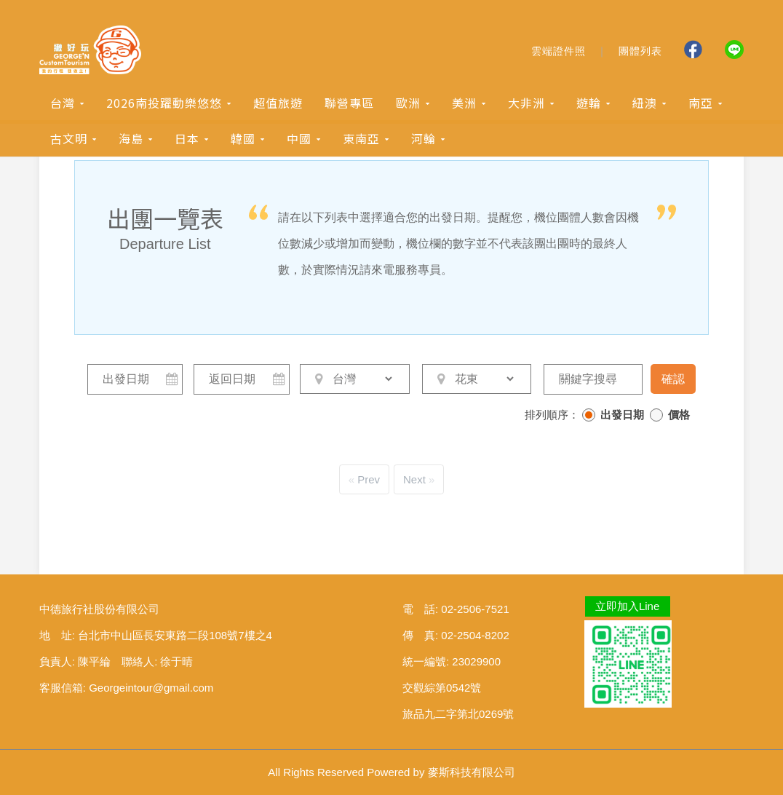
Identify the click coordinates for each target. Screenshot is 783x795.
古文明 (68, 138)
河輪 (423, 138)
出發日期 (622, 414)
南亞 (700, 102)
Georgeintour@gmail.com (151, 687)
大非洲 (526, 102)
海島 (131, 138)
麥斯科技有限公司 (471, 772)
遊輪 (588, 102)
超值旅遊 (278, 102)
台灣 (62, 102)
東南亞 (361, 138)
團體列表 (640, 51)
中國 (299, 138)
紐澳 (644, 102)
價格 (679, 414)
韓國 (243, 138)
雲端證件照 (558, 51)
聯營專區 (349, 102)
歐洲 (408, 102)
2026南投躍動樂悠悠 (164, 102)
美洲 (464, 102)
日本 (187, 138)
